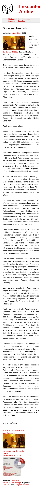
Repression (15, 481)
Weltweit (6, 485)
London (26, 485)
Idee (18, 19)
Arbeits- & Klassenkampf (12, 483)
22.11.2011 (16, 33)
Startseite (12, 19)
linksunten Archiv (30, 9)
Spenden (21, 21)
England (19, 485)
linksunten (12, 21)
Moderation (26, 19)
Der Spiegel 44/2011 (10, 52)
